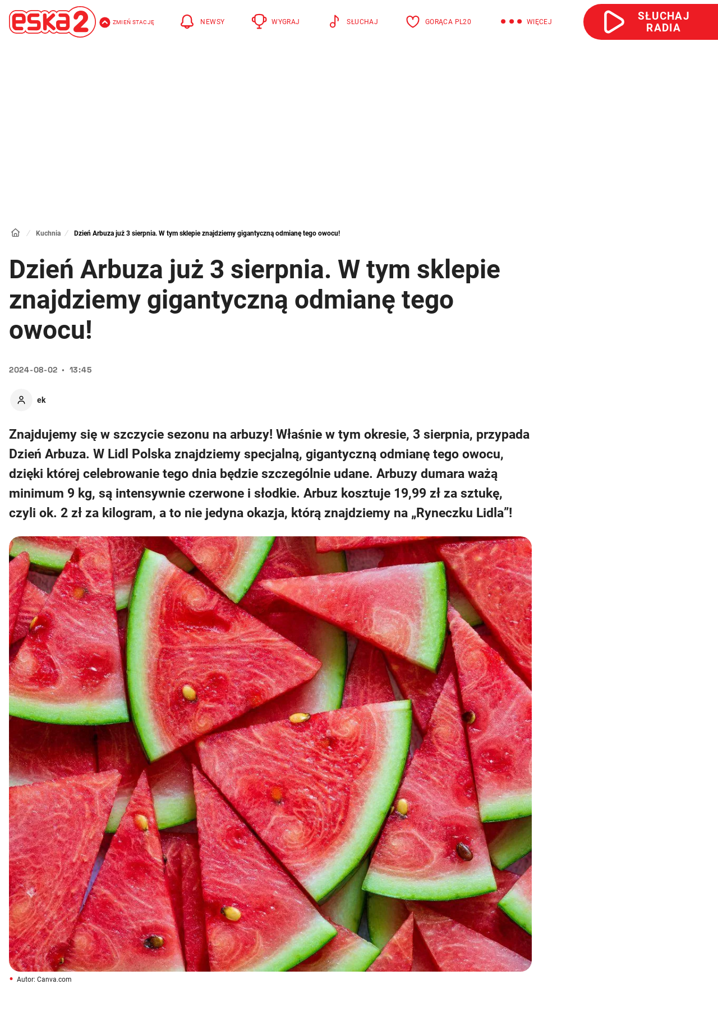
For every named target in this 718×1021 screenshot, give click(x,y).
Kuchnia (48, 233)
